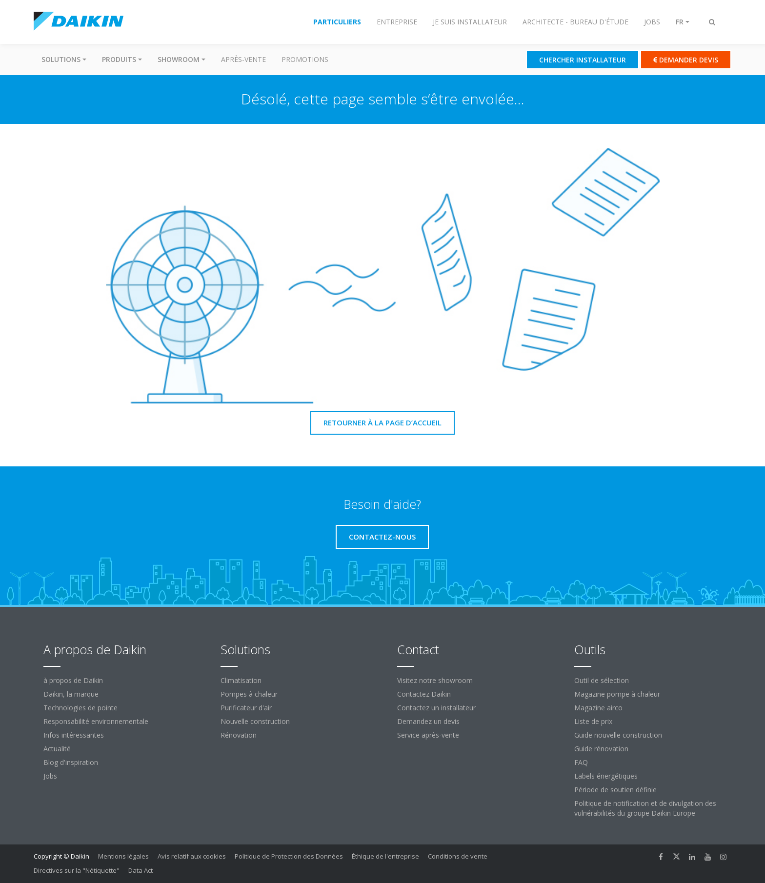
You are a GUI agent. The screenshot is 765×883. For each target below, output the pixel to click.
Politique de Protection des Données (289, 856)
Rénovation (239, 735)
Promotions (305, 59)
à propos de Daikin (73, 680)
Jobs (50, 776)
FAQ (581, 762)
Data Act (140, 870)
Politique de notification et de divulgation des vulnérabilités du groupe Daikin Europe (645, 808)
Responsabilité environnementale (95, 721)
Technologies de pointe (80, 707)
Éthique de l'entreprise (385, 856)
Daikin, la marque (71, 694)
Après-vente (243, 59)
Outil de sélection (601, 680)
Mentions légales (123, 856)
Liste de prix (593, 721)
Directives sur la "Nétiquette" (77, 870)
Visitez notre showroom (435, 680)
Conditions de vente (457, 856)
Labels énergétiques (606, 776)
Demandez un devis (428, 721)
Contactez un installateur (436, 707)
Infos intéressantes (73, 735)
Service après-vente (428, 735)
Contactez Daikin (424, 694)
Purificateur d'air (246, 707)
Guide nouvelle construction (618, 735)
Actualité (57, 748)
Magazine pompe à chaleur (617, 694)
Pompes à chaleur (249, 694)
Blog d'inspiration (70, 762)
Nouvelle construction (255, 721)
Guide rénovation (601, 748)
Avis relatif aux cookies (192, 856)
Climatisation (241, 680)
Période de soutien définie (615, 789)
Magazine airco (598, 707)
